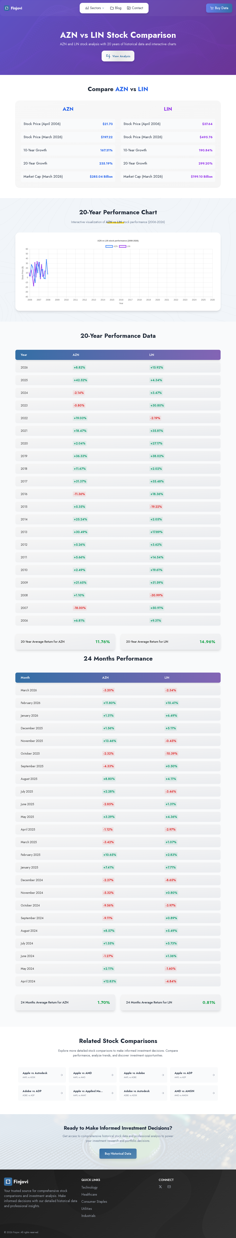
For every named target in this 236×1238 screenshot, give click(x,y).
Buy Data (219, 7)
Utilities (86, 1208)
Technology (89, 1187)
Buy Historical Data (118, 1153)
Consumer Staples (94, 1201)
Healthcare (89, 1194)
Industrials (88, 1215)
